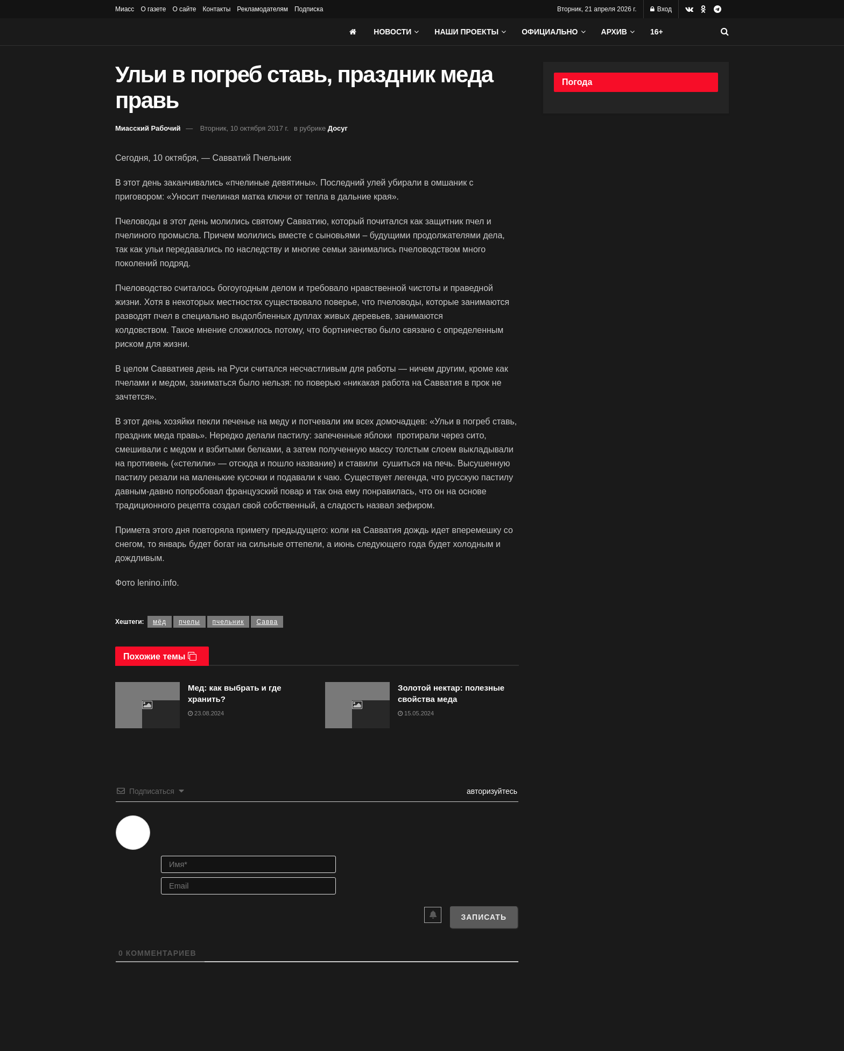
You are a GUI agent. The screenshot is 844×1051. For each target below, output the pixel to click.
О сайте (184, 9)
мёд (159, 622)
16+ (656, 31)
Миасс (124, 9)
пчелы (189, 622)
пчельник (228, 622)
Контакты (216, 9)
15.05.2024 (416, 713)
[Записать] (483, 917)
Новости (392, 31)
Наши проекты (466, 31)
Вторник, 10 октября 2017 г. (244, 128)
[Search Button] (725, 31)
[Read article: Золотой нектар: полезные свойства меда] (357, 705)
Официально (550, 31)
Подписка (308, 9)
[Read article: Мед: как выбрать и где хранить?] (147, 705)
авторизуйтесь (491, 791)
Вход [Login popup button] (661, 9)
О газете (153, 9)
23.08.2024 (206, 713)
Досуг (338, 128)
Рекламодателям (262, 9)
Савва (267, 622)
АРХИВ (614, 31)
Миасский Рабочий (148, 128)
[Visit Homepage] (196, 31)
